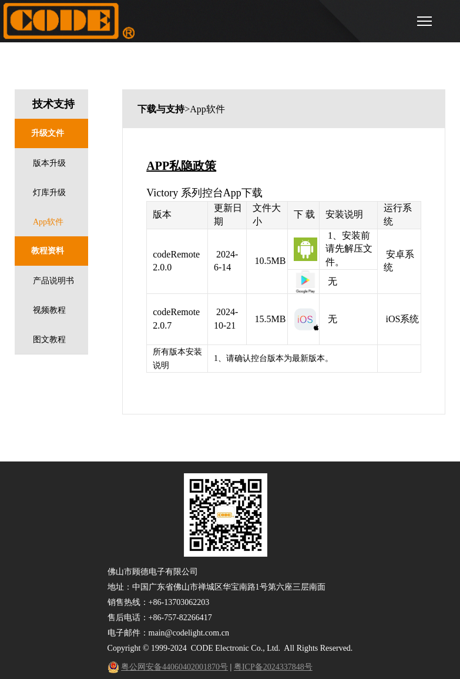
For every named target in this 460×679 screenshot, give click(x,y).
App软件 (48, 222)
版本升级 (49, 163)
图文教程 (49, 339)
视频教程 (49, 310)
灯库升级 (49, 192)
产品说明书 (53, 280)
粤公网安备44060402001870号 (174, 667)
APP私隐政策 (181, 165)
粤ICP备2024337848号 (273, 667)
